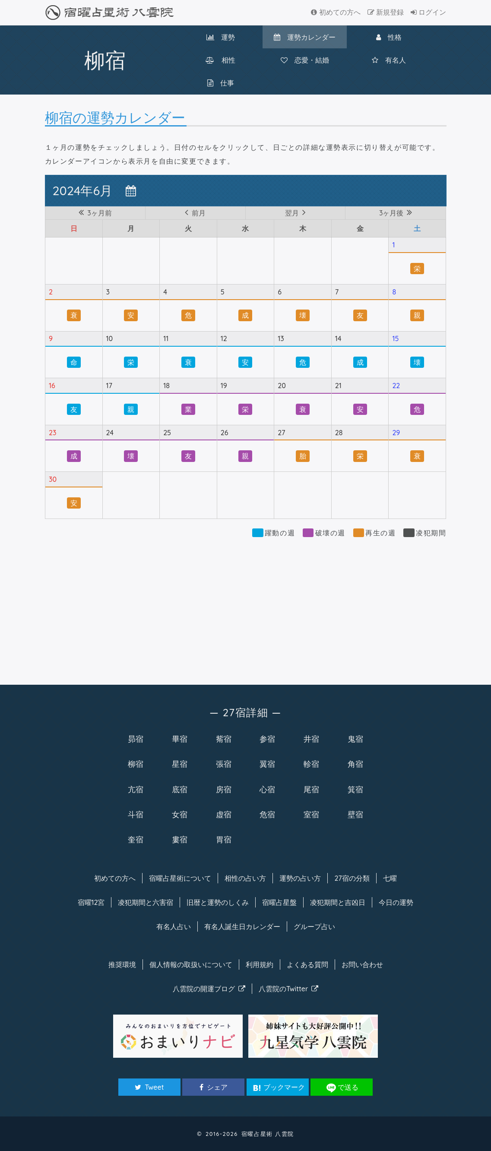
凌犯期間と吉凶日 (337, 902)
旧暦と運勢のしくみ (218, 902)
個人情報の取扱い (190, 964)
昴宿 (135, 738)
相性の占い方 (245, 878)
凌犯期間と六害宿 (145, 902)
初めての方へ (335, 12)
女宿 (179, 814)
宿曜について (180, 878)
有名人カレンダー (242, 926)
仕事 (220, 83)
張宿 (223, 763)
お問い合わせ (362, 964)
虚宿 (223, 814)
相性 (220, 60)
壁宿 (355, 814)
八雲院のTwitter (289, 988)
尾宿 (311, 789)
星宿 (179, 763)
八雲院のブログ (209, 988)
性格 (389, 37)
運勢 (220, 37)
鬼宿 (355, 738)
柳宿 (135, 763)
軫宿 (311, 763)
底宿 (179, 789)
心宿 (267, 789)
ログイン (428, 12)
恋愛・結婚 (305, 60)
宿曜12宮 (91, 902)
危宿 (267, 814)
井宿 (311, 738)
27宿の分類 (351, 878)
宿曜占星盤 (279, 902)
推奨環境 (122, 964)
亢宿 (135, 789)
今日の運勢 (396, 902)
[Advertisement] (246, 607)
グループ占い (314, 926)
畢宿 (179, 738)
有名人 (389, 60)
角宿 (355, 763)
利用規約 (259, 964)
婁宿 (179, 839)
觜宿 (223, 738)
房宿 (223, 789)
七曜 (390, 878)
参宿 (267, 738)
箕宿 (355, 789)
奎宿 (135, 839)
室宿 (311, 814)
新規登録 (385, 12)
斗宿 (135, 814)
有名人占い (173, 926)
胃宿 (223, 839)
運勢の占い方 (300, 878)
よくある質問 (307, 964)
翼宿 (267, 763)
